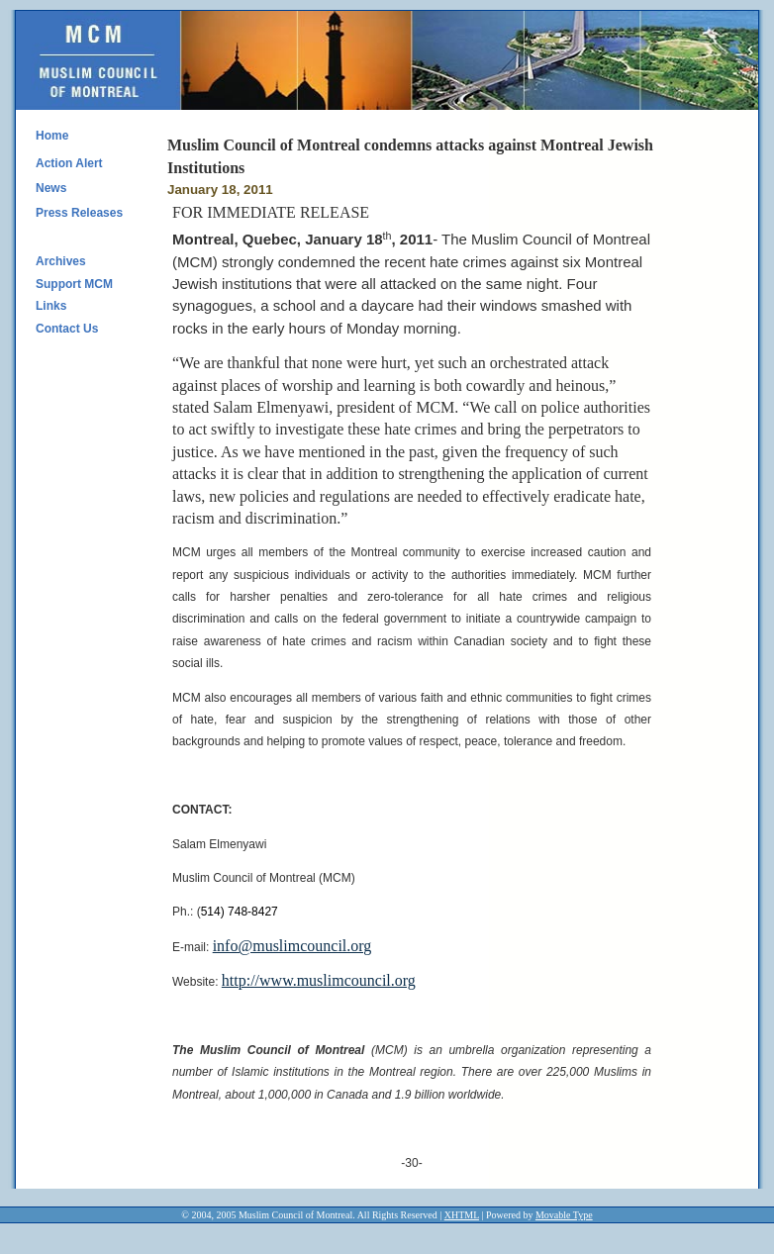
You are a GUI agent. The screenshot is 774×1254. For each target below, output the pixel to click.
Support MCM (74, 284)
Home (52, 136)
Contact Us (67, 329)
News (51, 188)
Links (51, 306)
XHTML (461, 1214)
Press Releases (79, 213)
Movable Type (564, 1214)
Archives (61, 261)
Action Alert (69, 163)
